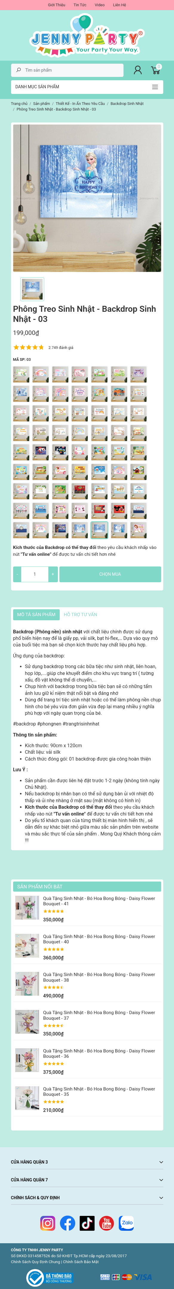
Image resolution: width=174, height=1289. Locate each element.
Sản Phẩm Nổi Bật (40, 887)
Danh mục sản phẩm (37, 86)
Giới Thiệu (56, 5)
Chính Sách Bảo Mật (81, 1262)
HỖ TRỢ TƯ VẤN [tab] (80, 614)
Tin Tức (79, 5)
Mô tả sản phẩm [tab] (36, 614)
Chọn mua (110, 574)
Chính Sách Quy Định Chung (35, 1262)
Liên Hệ (119, 5)
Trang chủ (19, 103)
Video (100, 5)
